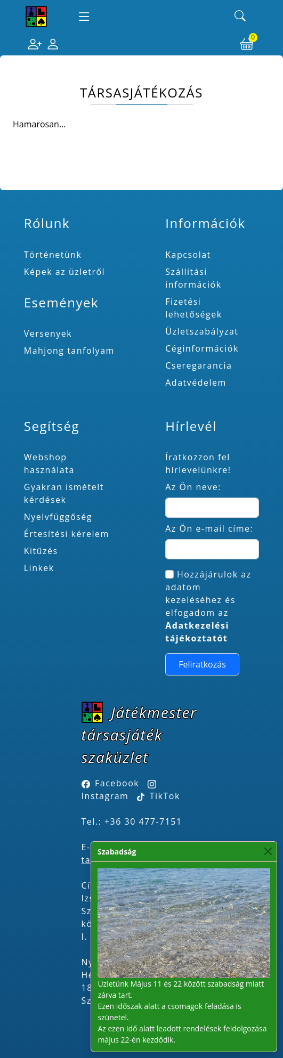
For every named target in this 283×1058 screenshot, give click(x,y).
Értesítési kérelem (66, 534)
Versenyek (48, 333)
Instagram (105, 796)
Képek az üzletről (64, 272)
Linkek (39, 568)
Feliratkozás (202, 664)
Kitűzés (41, 551)
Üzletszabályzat (201, 331)
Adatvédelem (196, 382)
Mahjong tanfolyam (69, 350)
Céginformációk (202, 348)
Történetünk (53, 255)
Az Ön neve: (193, 487)
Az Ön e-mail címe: (209, 528)
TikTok (158, 796)
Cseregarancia (198, 365)
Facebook (117, 783)
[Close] (267, 851)
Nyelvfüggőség (58, 517)
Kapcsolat (188, 255)
